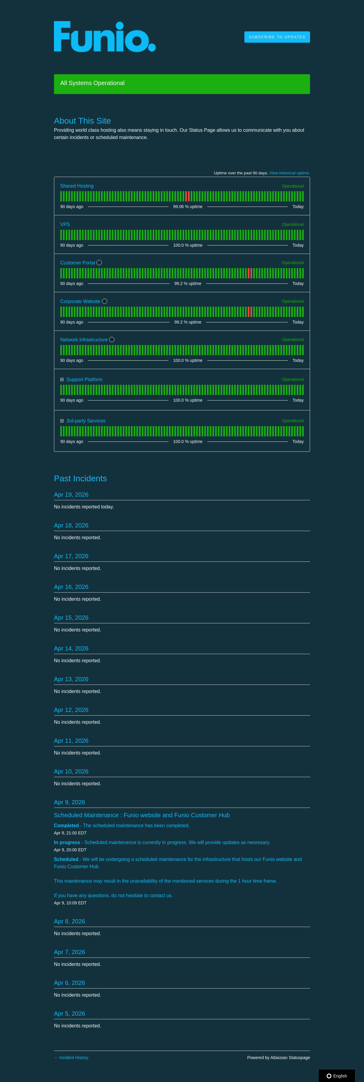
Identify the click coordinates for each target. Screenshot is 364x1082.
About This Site (82, 120)
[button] (277, 37)
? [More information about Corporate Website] (104, 301)
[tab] (61, 196)
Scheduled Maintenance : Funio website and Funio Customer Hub (142, 815)
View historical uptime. (289, 173)
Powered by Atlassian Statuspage (278, 1057)
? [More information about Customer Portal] (99, 263)
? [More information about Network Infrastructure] (112, 340)
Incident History (71, 1057)
